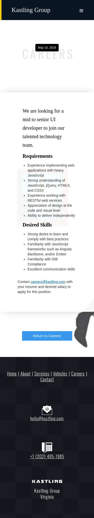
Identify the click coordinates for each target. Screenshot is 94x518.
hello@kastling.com (47, 418)
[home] (31, 8)
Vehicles (60, 373)
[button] (81, 9)
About (26, 373)
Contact (47, 379)
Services (41, 373)
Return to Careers (47, 336)
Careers (78, 373)
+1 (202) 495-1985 (47, 456)
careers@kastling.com (48, 282)
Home (12, 373)
